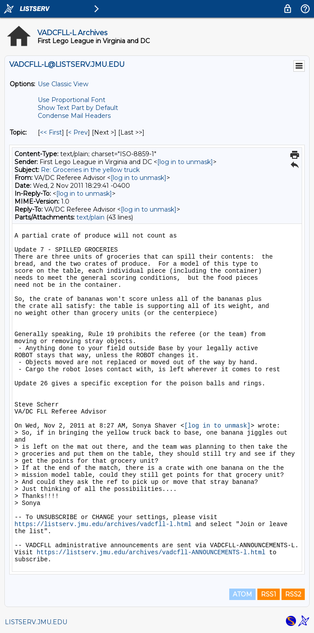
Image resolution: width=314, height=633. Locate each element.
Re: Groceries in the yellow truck (90, 170)
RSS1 (268, 594)
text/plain (90, 217)
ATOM (242, 594)
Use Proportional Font (71, 100)
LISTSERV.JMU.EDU (36, 622)
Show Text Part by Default (78, 108)
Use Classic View (63, 84)
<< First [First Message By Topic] (51, 132)
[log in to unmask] (185, 162)
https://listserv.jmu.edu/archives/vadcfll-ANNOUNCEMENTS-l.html (150, 552)
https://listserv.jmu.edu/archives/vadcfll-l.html (102, 524)
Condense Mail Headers (74, 116)
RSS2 (293, 594)
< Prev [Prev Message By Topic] (78, 132)
